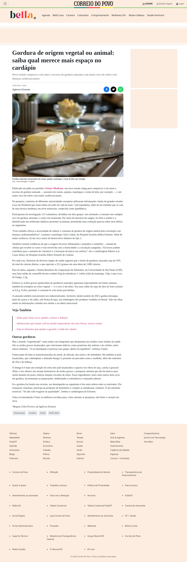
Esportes (81, 454)
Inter (112, 433)
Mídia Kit (16, 505)
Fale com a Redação (59, 495)
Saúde (80, 445)
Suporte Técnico (20, 536)
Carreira (70, 15)
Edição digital (165, 3)
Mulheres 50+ (119, 15)
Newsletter (14, 437)
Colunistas (83, 15)
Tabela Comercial (58, 505)
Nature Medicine (54, 188)
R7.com (91, 549)
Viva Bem (148, 441)
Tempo (80, 437)
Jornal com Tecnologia (154, 437)
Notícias (47, 437)
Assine (149, 3)
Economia (48, 445)
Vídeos (46, 433)
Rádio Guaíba (18, 549)
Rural (79, 433)
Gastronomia (116, 445)
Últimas (13, 433)
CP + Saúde (130, 515)
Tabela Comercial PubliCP (99, 505)
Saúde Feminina (155, 15)
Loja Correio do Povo (60, 515)
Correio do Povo (20, 472)
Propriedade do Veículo (98, 472)
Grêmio (80, 458)
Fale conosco (131, 485)
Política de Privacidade (98, 485)
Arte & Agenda (117, 437)
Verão (79, 450)
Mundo (46, 458)
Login (181, 3)
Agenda (46, 15)
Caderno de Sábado (119, 450)
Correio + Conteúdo (119, 458)
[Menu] (5, 3)
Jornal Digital (18, 515)
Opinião (13, 445)
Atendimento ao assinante (25, 495)
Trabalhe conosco (58, 485)
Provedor (54, 525)
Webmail (91, 525)
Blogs (12, 454)
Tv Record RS (56, 549)
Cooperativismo (151, 433)
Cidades (47, 450)
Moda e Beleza (136, 15)
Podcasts (13, 458)
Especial (114, 454)
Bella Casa (58, 15)
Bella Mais (115, 441)
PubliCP (13, 441)
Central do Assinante (135, 505)
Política (46, 441)
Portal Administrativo (22, 525)
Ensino (80, 441)
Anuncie (91, 495)
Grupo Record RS (95, 536)
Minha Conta (131, 525)
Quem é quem (19, 485)
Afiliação (54, 472)
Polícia (46, 454)
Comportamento (100, 15)
